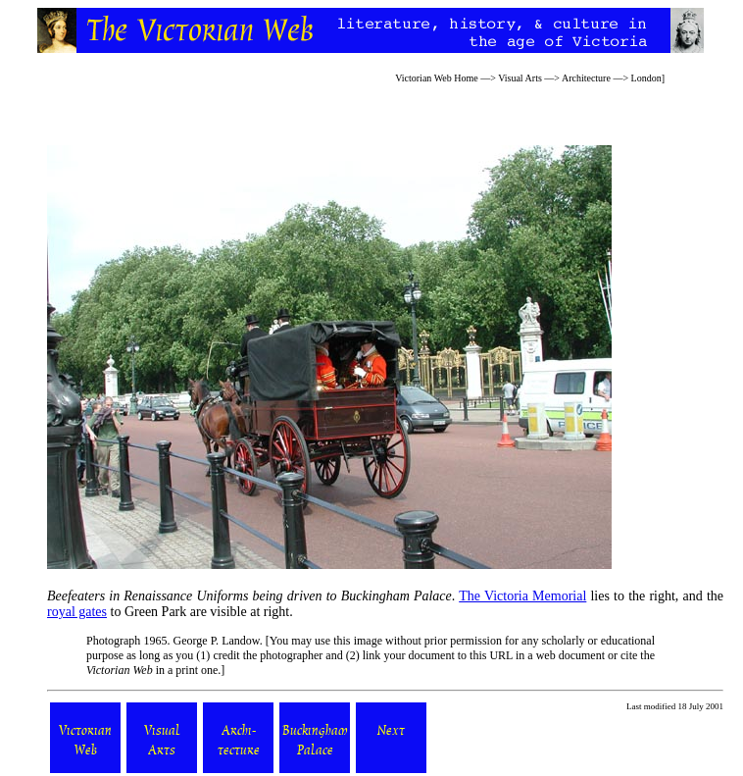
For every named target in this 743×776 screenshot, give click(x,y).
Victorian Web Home (436, 78)
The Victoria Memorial (522, 596)
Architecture (586, 78)
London (646, 78)
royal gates (77, 611)
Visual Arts (520, 78)
